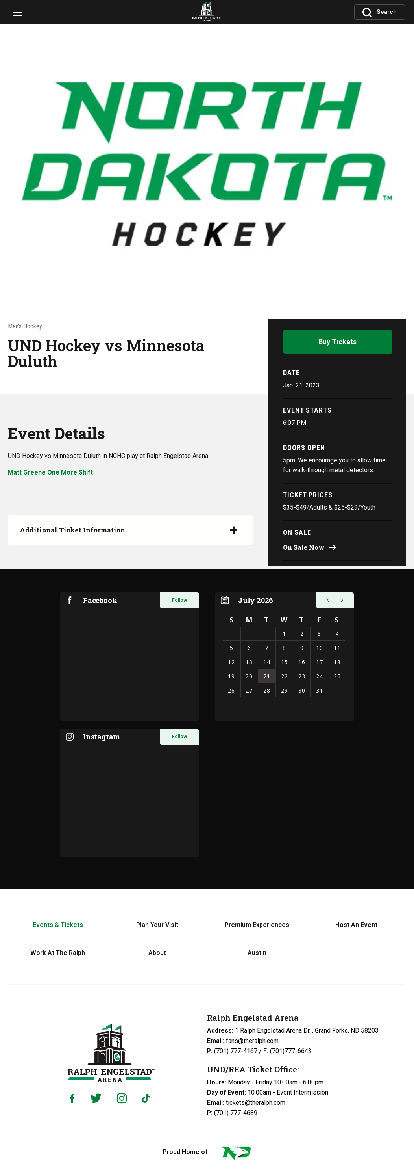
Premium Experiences (257, 858)
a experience (207, 1151)
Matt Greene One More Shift (50, 404)
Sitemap (317, 1135)
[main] (207, 411)
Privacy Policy (227, 1135)
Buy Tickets (337, 273)
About (157, 886)
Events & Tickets (58, 858)
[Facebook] (72, 1032)
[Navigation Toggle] (21, 14)
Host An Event (356, 858)
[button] (327, 534)
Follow (179, 533)
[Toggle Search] (380, 11)
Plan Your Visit (157, 858)
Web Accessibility (276, 1135)
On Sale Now (304, 478)
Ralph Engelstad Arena (111, 986)
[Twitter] (96, 1031)
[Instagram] (122, 1031)
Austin (257, 886)
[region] (284, 590)
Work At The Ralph (57, 886)
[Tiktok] (147, 1032)
